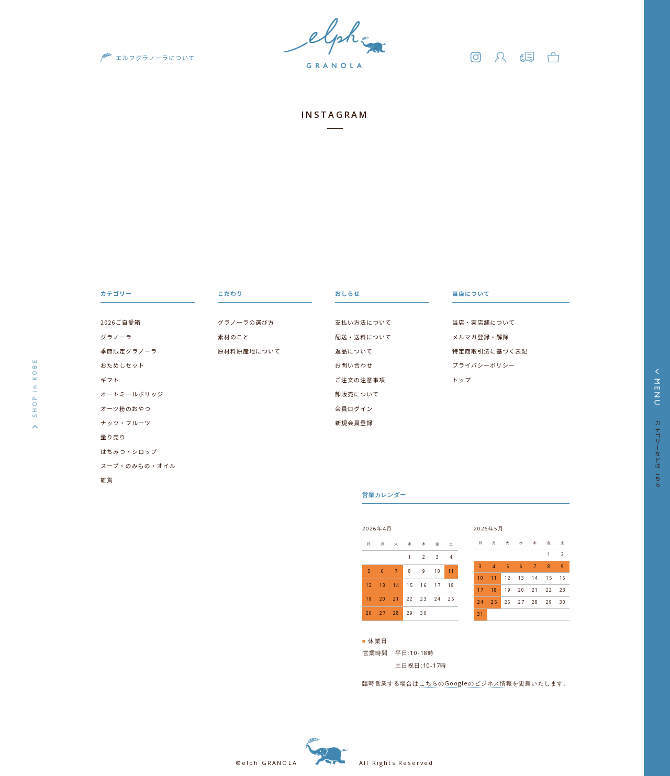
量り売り (112, 431)
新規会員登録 (353, 417)
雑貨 (106, 472)
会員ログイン (353, 403)
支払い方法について (362, 319)
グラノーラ (115, 333)
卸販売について (356, 389)
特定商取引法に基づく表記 (489, 347)
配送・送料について (362, 333)
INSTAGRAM (335, 114)
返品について (353, 347)
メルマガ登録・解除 (480, 333)
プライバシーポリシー (482, 361)
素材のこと (233, 333)
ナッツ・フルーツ (125, 417)
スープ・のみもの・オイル (137, 459)
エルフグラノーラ (335, 66)
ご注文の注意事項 (359, 375)
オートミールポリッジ (131, 389)
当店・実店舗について (482, 319)
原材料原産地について (248, 347)
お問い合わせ (353, 361)
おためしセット (121, 361)
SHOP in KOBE (34, 388)
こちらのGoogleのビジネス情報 (466, 670)
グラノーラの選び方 (245, 319)
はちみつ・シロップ (128, 445)
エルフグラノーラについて (151, 62)
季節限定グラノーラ (127, 347)
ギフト (109, 375)
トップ (461, 375)
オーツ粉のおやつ (125, 403)
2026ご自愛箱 (120, 319)
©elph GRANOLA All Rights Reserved (335, 749)
